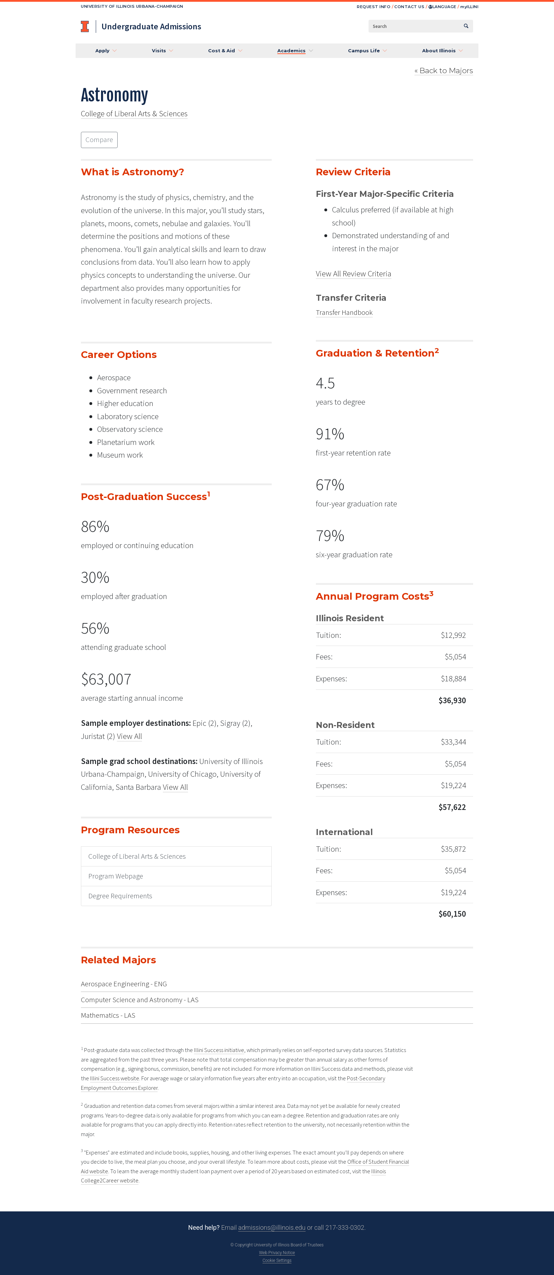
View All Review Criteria (353, 273)
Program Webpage (115, 876)
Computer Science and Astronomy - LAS (140, 999)
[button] (104, 50)
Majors (443, 70)
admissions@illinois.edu (271, 1227)
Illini (469, 6)
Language (442, 6)
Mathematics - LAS (108, 1015)
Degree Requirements (120, 895)
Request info (373, 6)
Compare (99, 139)
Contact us (409, 6)
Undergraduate (151, 26)
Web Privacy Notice (277, 1252)
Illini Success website (114, 1078)
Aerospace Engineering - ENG (124, 983)
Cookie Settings (277, 1260)
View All (129, 736)
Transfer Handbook (344, 312)
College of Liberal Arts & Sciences (134, 113)
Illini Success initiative (219, 1050)
